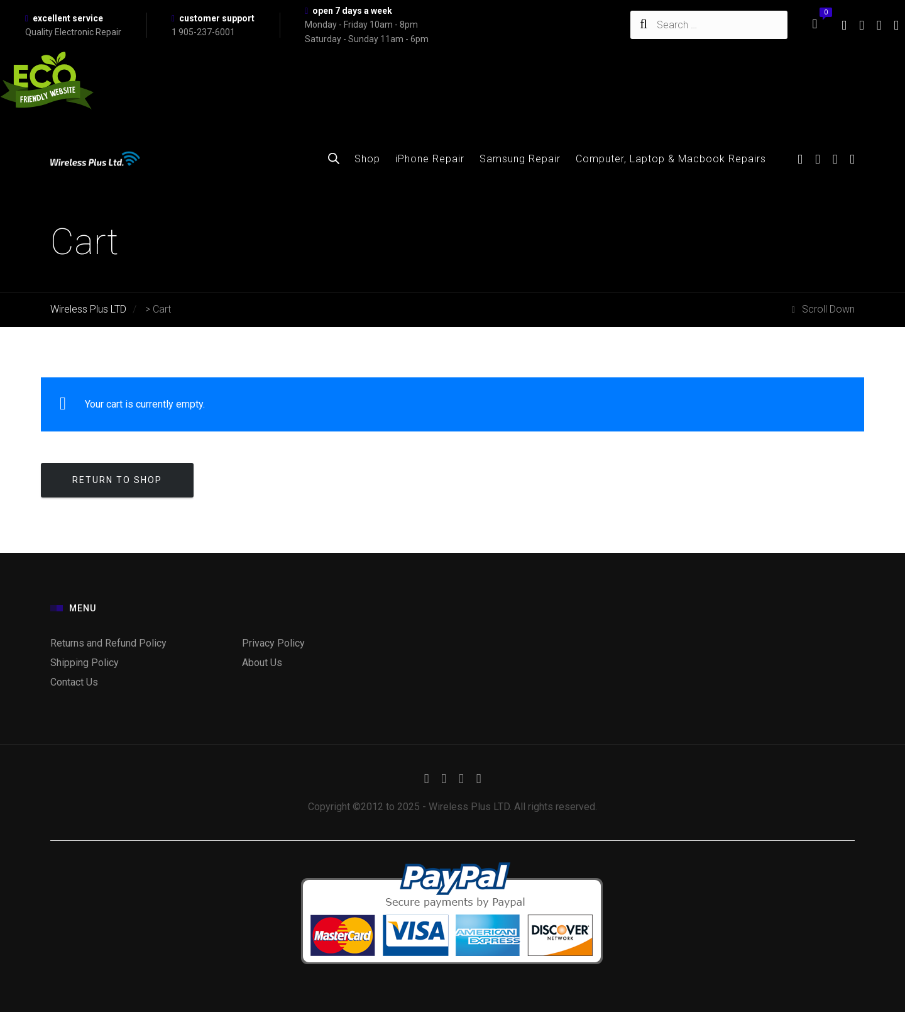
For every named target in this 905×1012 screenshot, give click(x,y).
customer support (217, 18)
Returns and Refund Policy (108, 643)
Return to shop (117, 480)
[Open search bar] (333, 158)
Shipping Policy (84, 663)
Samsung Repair (520, 159)
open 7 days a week (352, 11)
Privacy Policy (273, 643)
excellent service (68, 18)
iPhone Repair (429, 159)
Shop (367, 159)
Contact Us (74, 682)
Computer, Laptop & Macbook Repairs (671, 159)
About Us (262, 663)
